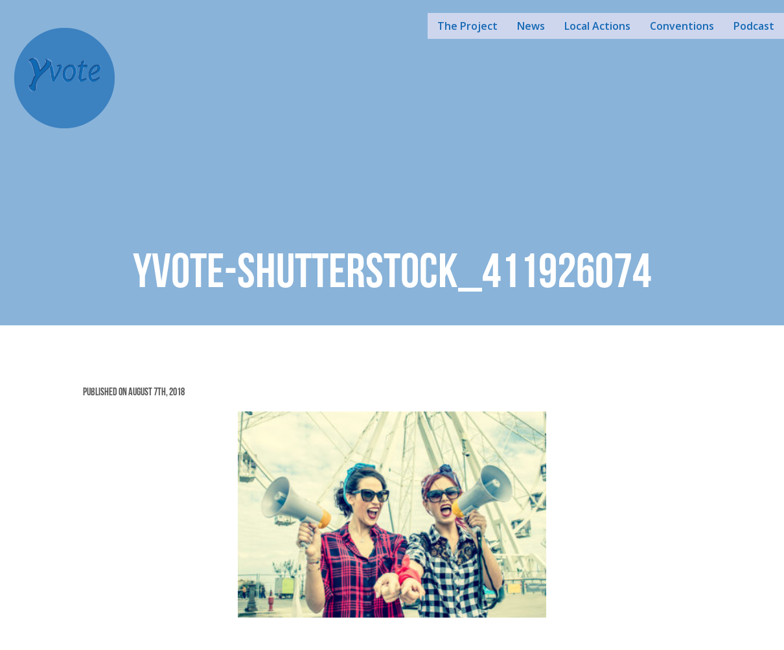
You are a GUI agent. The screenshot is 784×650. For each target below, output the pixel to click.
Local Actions (597, 26)
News (531, 26)
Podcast (753, 26)
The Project (467, 26)
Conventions (682, 26)
